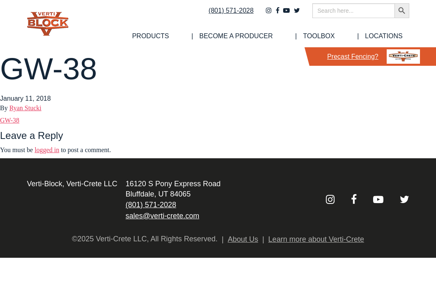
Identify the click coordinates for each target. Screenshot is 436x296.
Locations (390, 36)
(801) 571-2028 (225, 15)
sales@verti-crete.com (162, 216)
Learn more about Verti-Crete (316, 239)
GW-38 (9, 120)
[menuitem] (205, 36)
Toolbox (342, 36)
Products (205, 36)
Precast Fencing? (373, 56)
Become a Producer (275, 36)
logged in (47, 149)
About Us (243, 239)
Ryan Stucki (25, 107)
